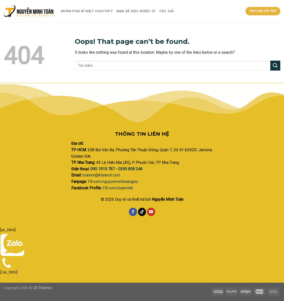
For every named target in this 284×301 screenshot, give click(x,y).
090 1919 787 (103, 169)
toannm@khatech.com (101, 175)
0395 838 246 (130, 169)
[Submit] (275, 65)
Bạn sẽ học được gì (135, 11)
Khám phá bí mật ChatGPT (87, 11)
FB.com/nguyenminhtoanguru (113, 181)
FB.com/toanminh (118, 188)
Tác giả (166, 11)
